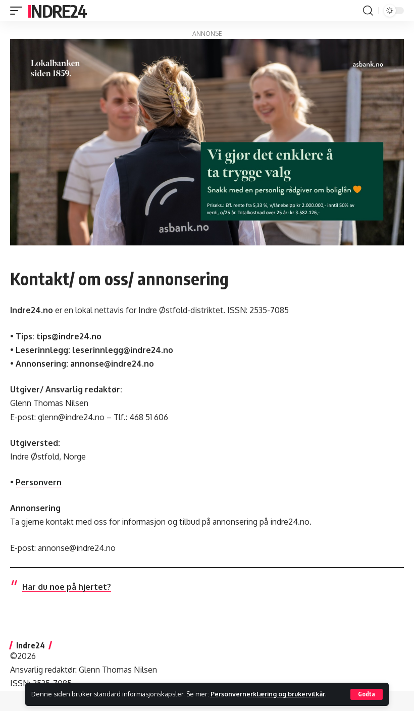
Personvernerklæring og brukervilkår (270, 694)
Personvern (39, 482)
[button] (366, 694)
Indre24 (56, 10)
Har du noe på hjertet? (66, 587)
